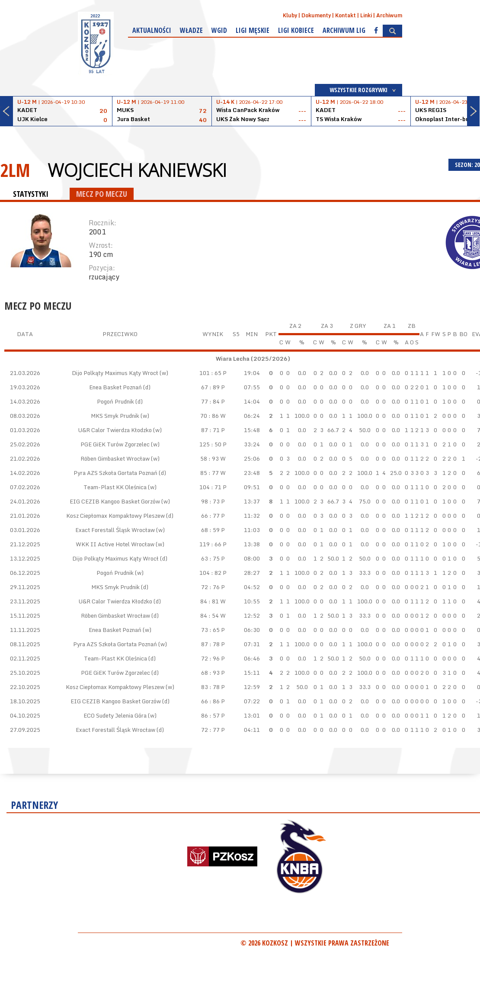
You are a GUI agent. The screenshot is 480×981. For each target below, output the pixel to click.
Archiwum (389, 15)
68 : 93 (210, 672)
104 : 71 (210, 487)
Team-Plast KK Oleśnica (115, 487)
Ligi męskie (252, 30)
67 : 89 (210, 387)
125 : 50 (210, 444)
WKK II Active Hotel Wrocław (115, 544)
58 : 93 (209, 458)
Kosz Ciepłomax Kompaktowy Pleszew (115, 515)
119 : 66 (210, 544)
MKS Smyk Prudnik (115, 415)
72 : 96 (210, 658)
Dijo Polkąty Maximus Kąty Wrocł (115, 373)
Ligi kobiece (296, 30)
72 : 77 (210, 729)
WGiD (219, 30)
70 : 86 (209, 415)
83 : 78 (210, 687)
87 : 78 (210, 644)
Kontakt (345, 15)
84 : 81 (209, 601)
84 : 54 (209, 615)
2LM (15, 169)
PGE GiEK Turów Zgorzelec (115, 444)
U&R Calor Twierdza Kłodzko (115, 430)
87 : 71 (210, 430)
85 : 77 (209, 473)
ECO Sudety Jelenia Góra (115, 715)
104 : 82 (210, 572)
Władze (191, 30)
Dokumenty (316, 15)
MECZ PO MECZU (101, 194)
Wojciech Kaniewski (137, 170)
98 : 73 (210, 501)
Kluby (290, 15)
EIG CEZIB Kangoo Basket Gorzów (115, 501)
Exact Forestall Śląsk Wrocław (115, 530)
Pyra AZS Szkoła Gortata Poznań (115, 473)
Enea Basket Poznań (115, 387)
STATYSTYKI (30, 194)
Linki (366, 15)
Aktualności (151, 30)
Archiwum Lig (344, 30)
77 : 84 (210, 401)
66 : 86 (210, 701)
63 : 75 (210, 558)
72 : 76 (210, 587)
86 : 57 (210, 715)
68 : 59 (210, 530)
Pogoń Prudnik (115, 401)
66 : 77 (210, 515)
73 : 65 (210, 630)
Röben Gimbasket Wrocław (115, 458)
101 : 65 (210, 373)
